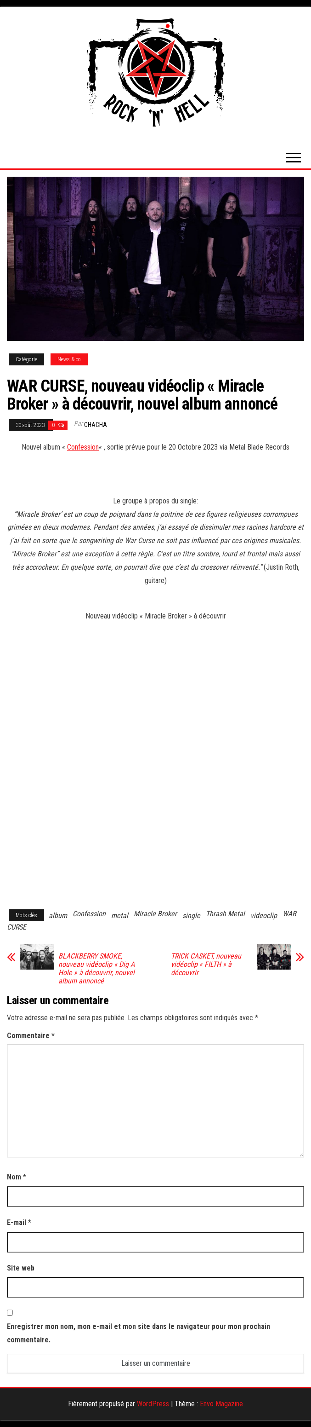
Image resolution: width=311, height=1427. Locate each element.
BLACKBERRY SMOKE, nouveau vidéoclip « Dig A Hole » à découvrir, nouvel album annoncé (96, 968)
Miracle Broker (155, 913)
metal (119, 915)
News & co (69, 359)
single (191, 915)
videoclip (263, 915)
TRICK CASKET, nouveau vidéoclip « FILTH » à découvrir (206, 964)
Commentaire (31, 1035)
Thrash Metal (225, 913)
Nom (16, 1177)
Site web (20, 1268)
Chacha (95, 424)
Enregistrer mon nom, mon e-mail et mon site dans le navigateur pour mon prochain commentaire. (138, 1333)
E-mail (19, 1222)
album (58, 915)
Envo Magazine (221, 1403)
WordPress (153, 1403)
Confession (83, 447)
